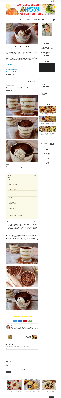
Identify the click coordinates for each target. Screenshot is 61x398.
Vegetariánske (33, 48)
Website (7, 365)
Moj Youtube (34, 19)
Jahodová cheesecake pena (28, 393)
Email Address (8, 361)
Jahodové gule (44, 93)
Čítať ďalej (47, 55)
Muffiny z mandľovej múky (46, 83)
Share (20, 320)
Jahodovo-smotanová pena (10, 66)
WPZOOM (40, 379)
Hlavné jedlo (46, 155)
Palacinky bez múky (45, 79)
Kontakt (43, 19)
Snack (46, 163)
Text (7, 348)
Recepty (28, 19)
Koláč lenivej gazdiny (45, 86)
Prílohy (46, 159)
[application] (47, 67)
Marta (12, 48)
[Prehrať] (40, 70)
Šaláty (46, 162)
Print (35, 175)
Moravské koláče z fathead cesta (46, 393)
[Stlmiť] (52, 70)
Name (7, 357)
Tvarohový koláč (11, 393)
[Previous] (5, 384)
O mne (39, 19)
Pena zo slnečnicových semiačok (11, 71)
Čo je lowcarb (22, 19)
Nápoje (46, 157)
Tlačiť (30, 320)
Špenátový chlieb (16, 336)
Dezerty (26, 48)
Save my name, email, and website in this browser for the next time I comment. (18, 369)
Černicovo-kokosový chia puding (11, 69)
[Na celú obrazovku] (53, 70)
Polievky (46, 158)
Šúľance (43, 96)
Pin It (25, 320)
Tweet (15, 320)
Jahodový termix (9, 64)
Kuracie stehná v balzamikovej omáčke (28, 337)
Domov (18, 19)
